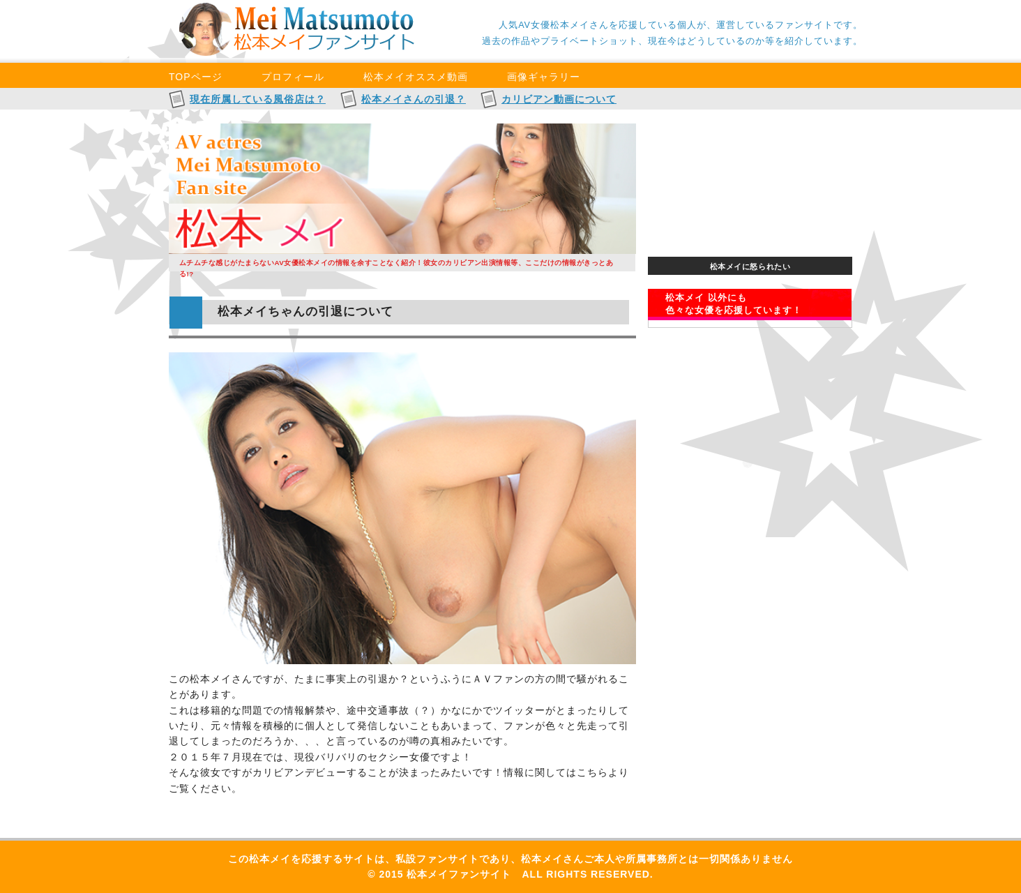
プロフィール (293, 76)
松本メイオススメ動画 (415, 76)
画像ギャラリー (543, 76)
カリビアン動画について (559, 99)
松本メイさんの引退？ (413, 99)
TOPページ (195, 76)
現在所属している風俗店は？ (258, 99)
